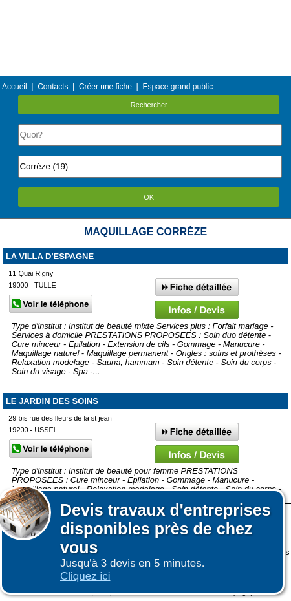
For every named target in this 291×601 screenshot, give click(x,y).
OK (149, 197)
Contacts (53, 86)
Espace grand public (177, 86)
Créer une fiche (105, 86)
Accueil (14, 86)
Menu (145, 9)
